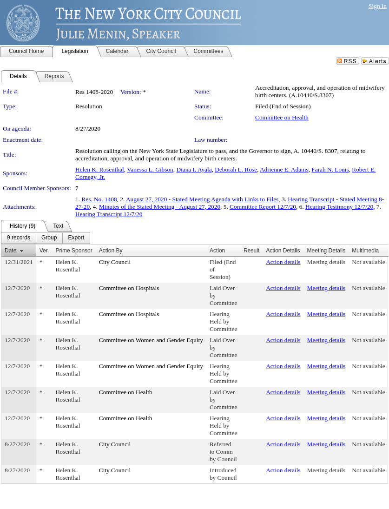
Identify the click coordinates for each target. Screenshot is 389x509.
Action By (111, 250)
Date (10, 250)
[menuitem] (18, 238)
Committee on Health (282, 117)
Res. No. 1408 (99, 199)
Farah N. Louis (330, 169)
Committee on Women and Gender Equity (151, 340)
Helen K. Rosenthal (99, 169)
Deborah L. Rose (236, 169)
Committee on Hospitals (129, 287)
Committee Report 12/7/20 (263, 206)
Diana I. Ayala (193, 169)
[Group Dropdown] (49, 238)
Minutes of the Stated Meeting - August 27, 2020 (159, 206)
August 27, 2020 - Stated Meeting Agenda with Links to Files (202, 199)
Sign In (378, 5)
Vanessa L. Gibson (150, 169)
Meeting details (326, 261)
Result (251, 250)
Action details (283, 261)
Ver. (44, 250)
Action (217, 250)
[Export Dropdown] (76, 238)
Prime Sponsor (73, 250)
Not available (368, 261)
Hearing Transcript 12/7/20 (108, 214)
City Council (115, 261)
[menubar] (45, 238)
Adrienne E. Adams (284, 169)
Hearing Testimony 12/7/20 (339, 206)
